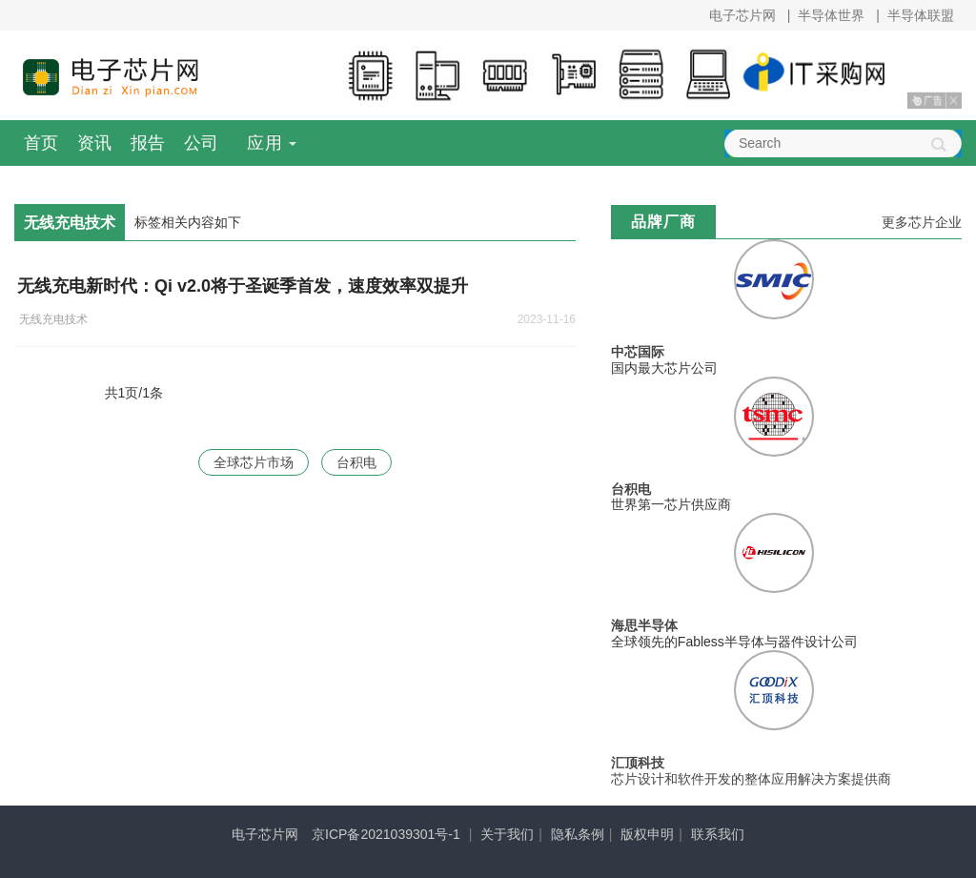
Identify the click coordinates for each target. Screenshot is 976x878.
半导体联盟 (920, 15)
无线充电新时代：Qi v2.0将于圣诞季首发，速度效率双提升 (242, 286)
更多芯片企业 (922, 222)
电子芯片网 (742, 15)
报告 (148, 143)
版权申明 (647, 834)
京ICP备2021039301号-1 (386, 834)
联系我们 (717, 834)
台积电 (356, 462)
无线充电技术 (53, 319)
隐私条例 (577, 834)
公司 (201, 143)
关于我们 (507, 834)
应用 (265, 143)
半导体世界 (831, 15)
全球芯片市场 (254, 462)
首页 (41, 143)
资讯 (94, 143)
